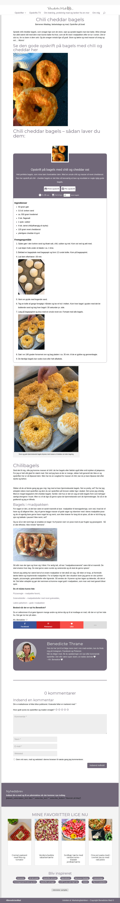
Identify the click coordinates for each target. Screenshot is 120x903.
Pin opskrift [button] (68, 189)
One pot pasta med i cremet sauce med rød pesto (100, 857)
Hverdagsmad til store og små (25, 882)
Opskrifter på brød (77, 24)
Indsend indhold (97, 765)
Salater (85, 882)
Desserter (20, 878)
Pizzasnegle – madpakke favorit (26, 594)
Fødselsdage (98, 878)
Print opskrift (52, 189)
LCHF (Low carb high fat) (69, 882)
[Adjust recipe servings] (66, 195)
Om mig (96, 13)
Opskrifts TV (35, 13)
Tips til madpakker (99, 882)
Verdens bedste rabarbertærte (46, 856)
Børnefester (65, 878)
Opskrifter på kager (48, 882)
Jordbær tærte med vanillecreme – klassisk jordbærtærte (73, 858)
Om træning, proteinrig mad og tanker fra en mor (66, 13)
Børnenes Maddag (43, 24)
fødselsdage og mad (60, 24)
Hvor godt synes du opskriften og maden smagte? (33, 710)
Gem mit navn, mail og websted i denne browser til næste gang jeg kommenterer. (49, 759)
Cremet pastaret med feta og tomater (19, 857)
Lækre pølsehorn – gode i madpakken (29, 603)
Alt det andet (33, 878)
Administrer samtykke (59, 890)
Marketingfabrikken (80, 900)
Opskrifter (19, 13)
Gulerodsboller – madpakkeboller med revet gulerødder (36, 598)
